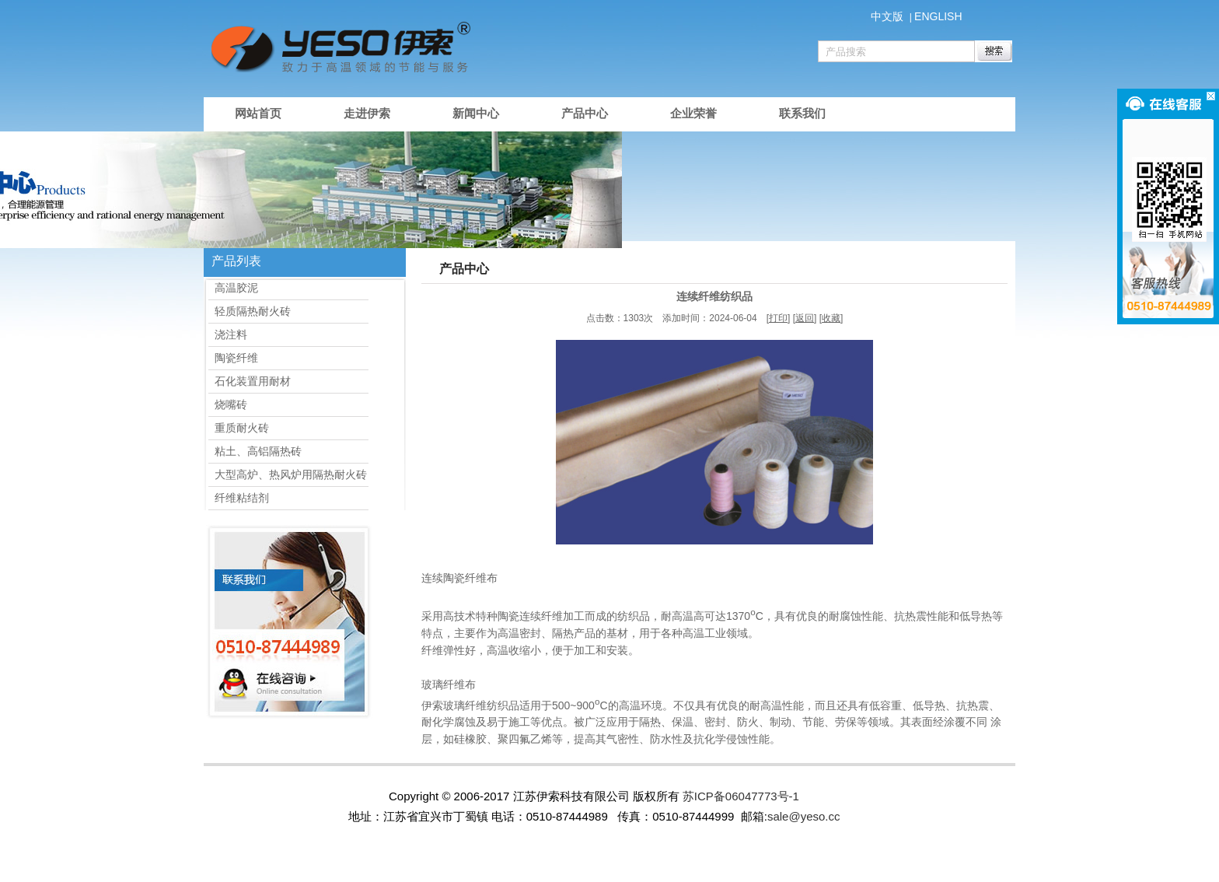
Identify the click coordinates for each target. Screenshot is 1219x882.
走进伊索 (367, 113)
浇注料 (227, 334)
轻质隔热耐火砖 (249, 311)
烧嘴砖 (227, 404)
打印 (778, 318)
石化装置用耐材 (249, 381)
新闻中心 (475, 113)
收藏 (831, 318)
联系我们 (802, 113)
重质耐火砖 (238, 428)
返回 (804, 318)
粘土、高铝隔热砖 (255, 451)
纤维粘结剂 (238, 498)
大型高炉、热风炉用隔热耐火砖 (287, 474)
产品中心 (584, 113)
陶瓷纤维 (233, 358)
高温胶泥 (233, 288)
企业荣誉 (693, 113)
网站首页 (258, 113)
